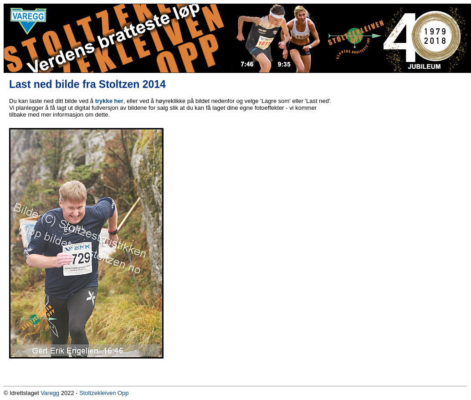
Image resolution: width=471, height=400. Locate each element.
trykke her (109, 100)
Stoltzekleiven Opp (103, 393)
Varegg (50, 393)
